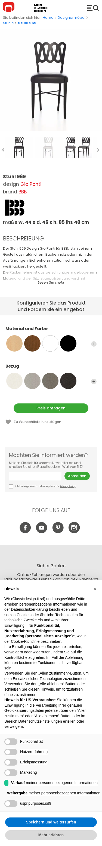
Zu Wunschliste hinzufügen (37, 421)
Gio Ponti (30, 184)
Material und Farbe (51, 331)
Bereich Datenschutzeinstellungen (33, 721)
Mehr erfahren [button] (51, 835)
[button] (95, 588)
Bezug (51, 369)
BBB (22, 192)
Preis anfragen (51, 408)
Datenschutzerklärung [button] (29, 609)
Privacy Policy (68, 486)
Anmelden (77, 475)
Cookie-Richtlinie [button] (25, 641)
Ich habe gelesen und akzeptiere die (42, 486)
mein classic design (41, 8)
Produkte (93, 8)
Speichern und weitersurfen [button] (51, 822)
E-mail (35, 476)
